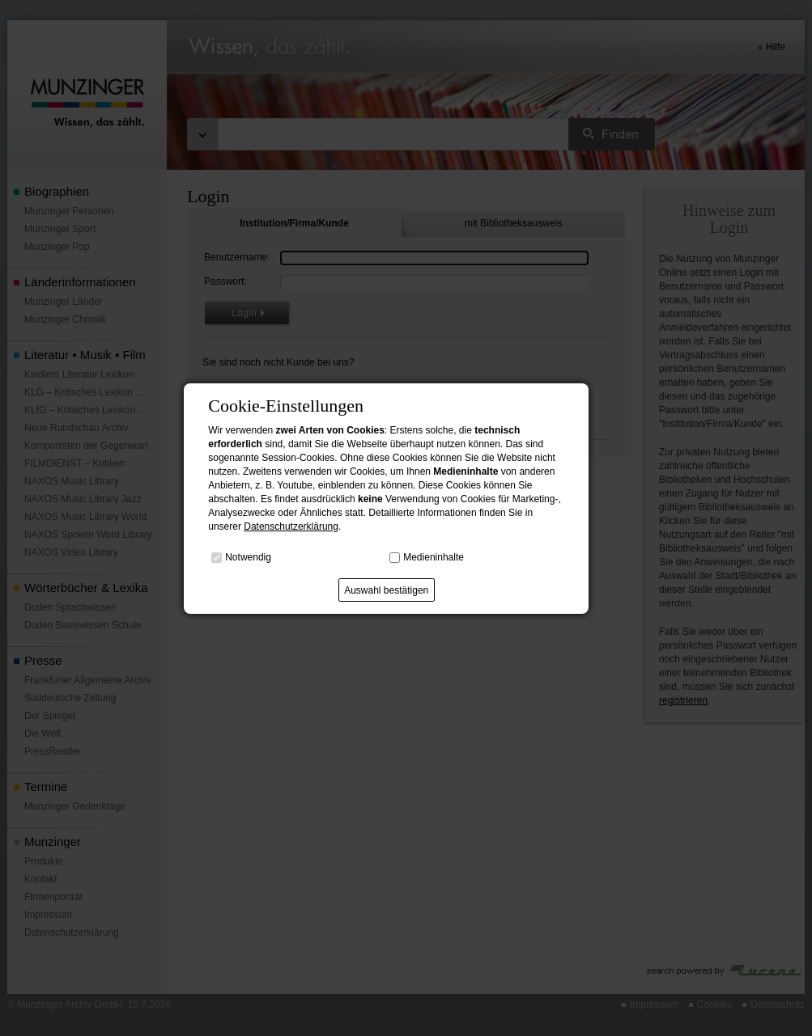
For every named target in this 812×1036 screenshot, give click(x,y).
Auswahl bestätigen (386, 590)
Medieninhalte (433, 557)
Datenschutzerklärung (291, 526)
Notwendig (248, 557)
